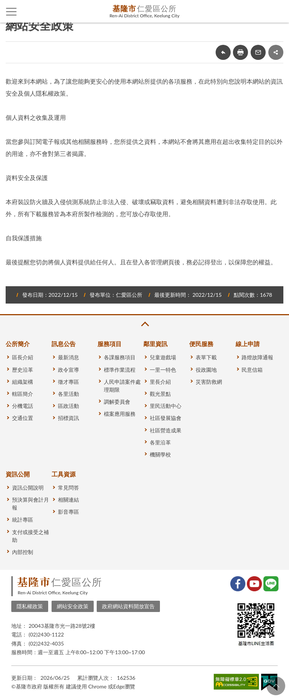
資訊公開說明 (28, 487)
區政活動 (68, 406)
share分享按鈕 (275, 52)
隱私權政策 (30, 606)
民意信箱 (252, 369)
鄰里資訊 (155, 343)
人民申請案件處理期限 (122, 385)
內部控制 (22, 552)
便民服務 (201, 343)
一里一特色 (163, 369)
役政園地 (206, 369)
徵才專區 (68, 381)
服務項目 (109, 343)
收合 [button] (144, 324)
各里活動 (68, 394)
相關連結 (68, 499)
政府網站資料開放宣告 (128, 606)
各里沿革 (160, 442)
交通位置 (22, 418)
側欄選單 (11, 11)
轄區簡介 (22, 394)
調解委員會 (117, 401)
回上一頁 (223, 52)
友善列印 (240, 52)
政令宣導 (68, 369)
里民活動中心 (165, 406)
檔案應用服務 (119, 414)
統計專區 (22, 519)
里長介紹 (160, 381)
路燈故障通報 (257, 357)
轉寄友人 (258, 52)
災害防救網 (209, 381)
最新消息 (68, 357)
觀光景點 (160, 394)
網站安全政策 (72, 606)
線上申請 (248, 343)
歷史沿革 (22, 369)
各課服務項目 (119, 357)
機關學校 (160, 454)
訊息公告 (64, 343)
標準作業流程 (119, 369)
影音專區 (68, 511)
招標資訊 (68, 418)
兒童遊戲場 (163, 357)
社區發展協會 (165, 418)
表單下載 (206, 357)
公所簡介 (18, 343)
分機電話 (22, 406)
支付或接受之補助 (30, 536)
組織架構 (22, 381)
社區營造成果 (165, 430)
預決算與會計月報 (30, 503)
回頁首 (275, 685)
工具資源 (64, 474)
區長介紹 (22, 357)
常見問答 (68, 487)
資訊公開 (18, 474)
